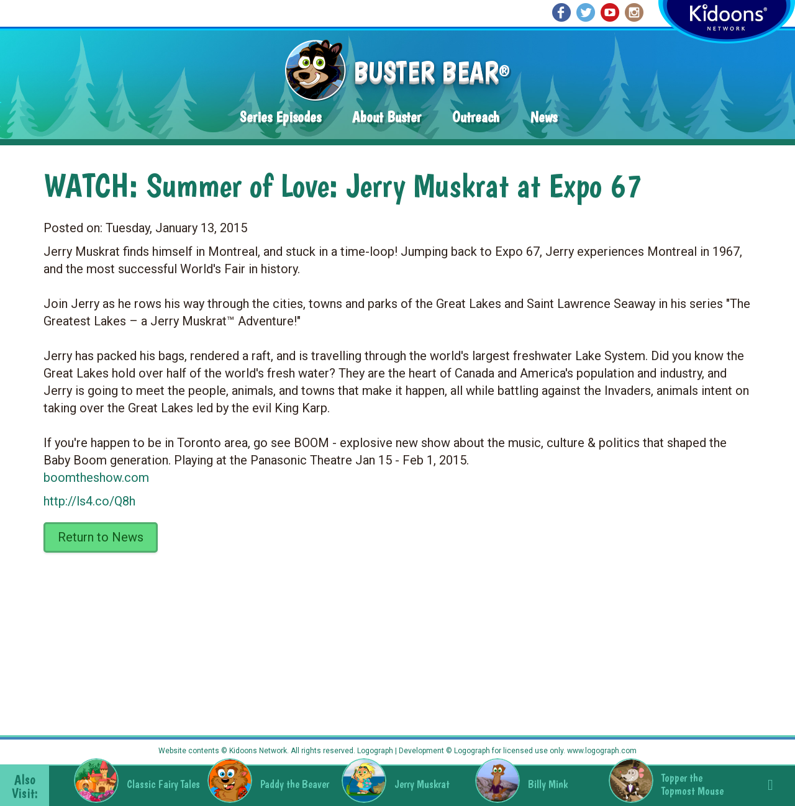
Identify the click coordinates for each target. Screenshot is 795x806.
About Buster (386, 117)
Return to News (100, 537)
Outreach (475, 117)
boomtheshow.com (96, 477)
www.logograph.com (601, 750)
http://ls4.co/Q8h (89, 501)
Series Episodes (280, 117)
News (543, 117)
